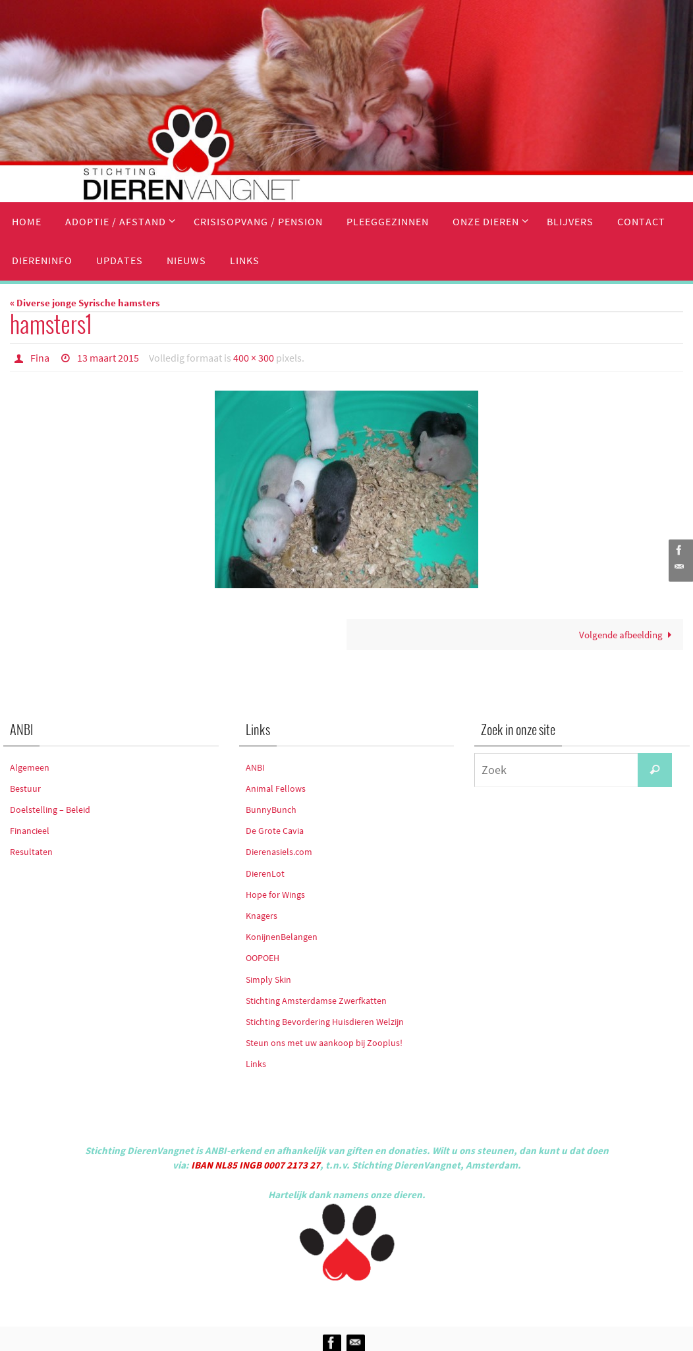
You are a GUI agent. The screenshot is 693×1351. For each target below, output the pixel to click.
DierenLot (265, 873)
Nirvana (364, 1301)
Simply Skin (268, 979)
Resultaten (31, 852)
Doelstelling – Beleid (50, 809)
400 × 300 (253, 357)
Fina (39, 357)
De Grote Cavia (275, 831)
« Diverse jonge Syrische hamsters (85, 302)
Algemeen (29, 767)
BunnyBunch (271, 809)
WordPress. (407, 1301)
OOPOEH (262, 958)
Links (256, 1064)
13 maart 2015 (108, 357)
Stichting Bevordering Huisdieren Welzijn (325, 1022)
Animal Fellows (276, 788)
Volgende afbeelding (628, 634)
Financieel (29, 831)
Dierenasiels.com (279, 852)
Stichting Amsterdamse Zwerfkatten (316, 1000)
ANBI (255, 767)
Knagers (261, 916)
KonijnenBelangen (282, 937)
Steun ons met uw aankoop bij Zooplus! (324, 1043)
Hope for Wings (275, 894)
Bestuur (25, 788)
